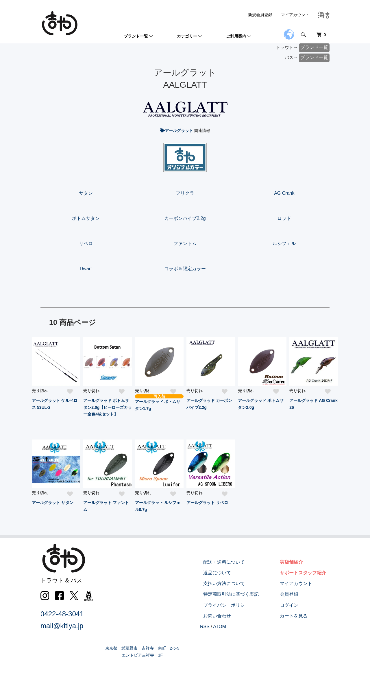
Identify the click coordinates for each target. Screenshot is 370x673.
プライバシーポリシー (236, 605)
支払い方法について (234, 583)
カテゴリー (187, 36)
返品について (227, 572)
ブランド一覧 (136, 36)
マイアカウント (295, 14)
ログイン (292, 605)
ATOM (232, 626)
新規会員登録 (260, 14)
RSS (218, 626)
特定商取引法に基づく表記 (241, 594)
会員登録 (292, 594)
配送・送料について (234, 562)
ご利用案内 (236, 36)
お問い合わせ (227, 615)
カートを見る (297, 615)
